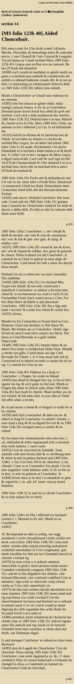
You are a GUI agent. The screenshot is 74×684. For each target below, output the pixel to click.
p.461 (69, 678)
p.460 (69, 507)
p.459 (69, 224)
